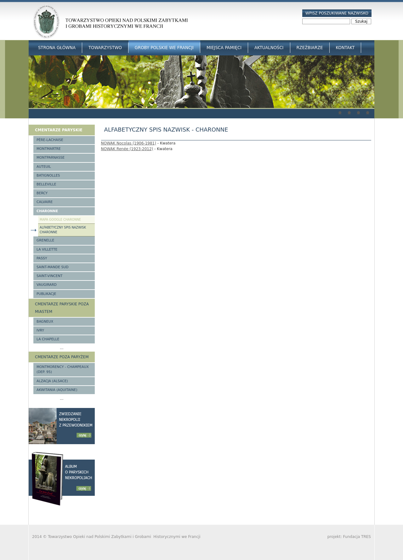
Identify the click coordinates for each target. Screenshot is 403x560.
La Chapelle (48, 339)
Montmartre (49, 149)
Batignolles (48, 175)
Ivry (40, 330)
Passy (42, 258)
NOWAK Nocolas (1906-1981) (128, 143)
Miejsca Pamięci (224, 47)
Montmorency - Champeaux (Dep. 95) (63, 369)
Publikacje (46, 294)
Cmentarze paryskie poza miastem (62, 308)
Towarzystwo (105, 47)
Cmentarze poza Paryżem (62, 357)
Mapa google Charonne (60, 219)
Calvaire (45, 202)
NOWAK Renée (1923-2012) (127, 149)
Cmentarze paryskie (58, 130)
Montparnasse (51, 158)
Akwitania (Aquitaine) (57, 390)
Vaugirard (47, 285)
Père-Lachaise (50, 140)
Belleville (46, 184)
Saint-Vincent (49, 276)
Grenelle (45, 240)
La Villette (47, 249)
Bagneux (45, 322)
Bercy (42, 193)
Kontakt (345, 47)
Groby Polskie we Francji (164, 47)
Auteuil (44, 167)
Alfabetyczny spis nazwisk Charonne (63, 230)
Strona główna (57, 47)
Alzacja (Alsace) (52, 381)
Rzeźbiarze (310, 47)
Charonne (47, 211)
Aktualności (268, 47)
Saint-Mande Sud (53, 267)
